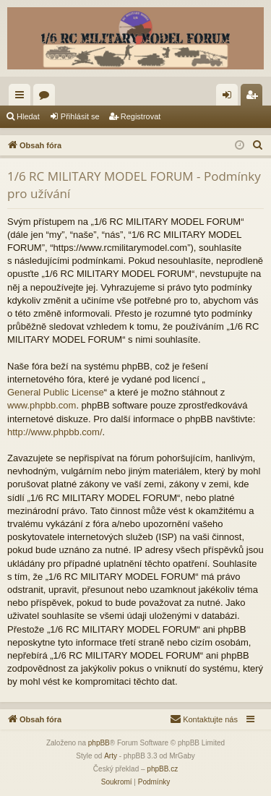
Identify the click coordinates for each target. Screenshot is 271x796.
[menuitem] (257, 145)
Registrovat (141, 116)
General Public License (55, 392)
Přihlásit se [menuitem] (230, 98)
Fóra (47, 98)
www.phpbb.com (41, 405)
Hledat (28, 116)
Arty (110, 756)
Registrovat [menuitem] (254, 98)
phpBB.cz (162, 769)
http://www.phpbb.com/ (55, 432)
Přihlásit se (80, 116)
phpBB (99, 743)
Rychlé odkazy (22, 98)
